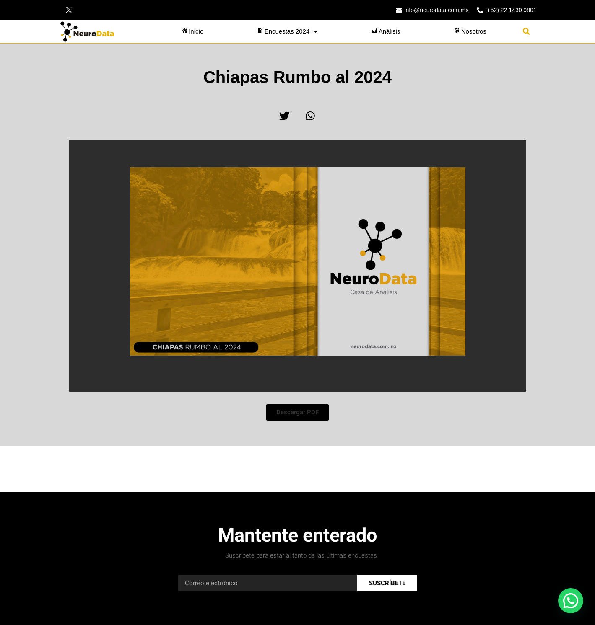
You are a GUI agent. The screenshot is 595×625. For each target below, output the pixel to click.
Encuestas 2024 (287, 31)
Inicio (191, 31)
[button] (526, 32)
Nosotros (469, 31)
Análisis (385, 31)
